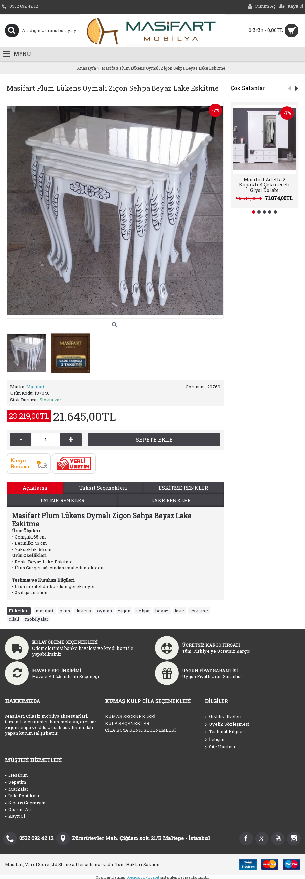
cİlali (14, 619)
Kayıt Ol (15, 816)
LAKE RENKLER (171, 500)
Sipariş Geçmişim (25, 802)
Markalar (16, 789)
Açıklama (35, 487)
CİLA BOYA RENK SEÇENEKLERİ (140, 730)
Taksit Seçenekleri (103, 487)
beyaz (162, 611)
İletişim (215, 739)
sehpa (142, 611)
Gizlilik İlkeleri (223, 716)
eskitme (199, 611)
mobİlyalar (36, 619)
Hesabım (16, 775)
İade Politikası (22, 796)
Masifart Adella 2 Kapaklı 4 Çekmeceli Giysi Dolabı (264, 184)
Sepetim (15, 782)
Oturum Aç (18, 809)
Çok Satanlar (248, 87)
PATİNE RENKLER (62, 500)
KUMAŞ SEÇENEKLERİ (130, 716)
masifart (44, 611)
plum (65, 611)
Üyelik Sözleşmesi (227, 724)
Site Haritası (220, 747)
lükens (84, 611)
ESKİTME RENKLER (183, 487)
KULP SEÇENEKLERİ (128, 723)
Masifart (35, 386)
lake (179, 611)
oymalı (104, 611)
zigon (124, 611)
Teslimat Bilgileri (225, 731)
